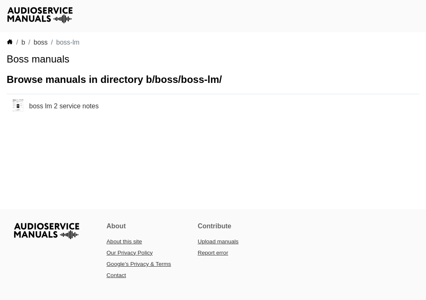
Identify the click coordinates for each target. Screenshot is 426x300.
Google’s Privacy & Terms (138, 264)
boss (41, 42)
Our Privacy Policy (129, 253)
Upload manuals (218, 241)
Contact (116, 275)
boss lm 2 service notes (64, 106)
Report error (213, 253)
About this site (124, 241)
